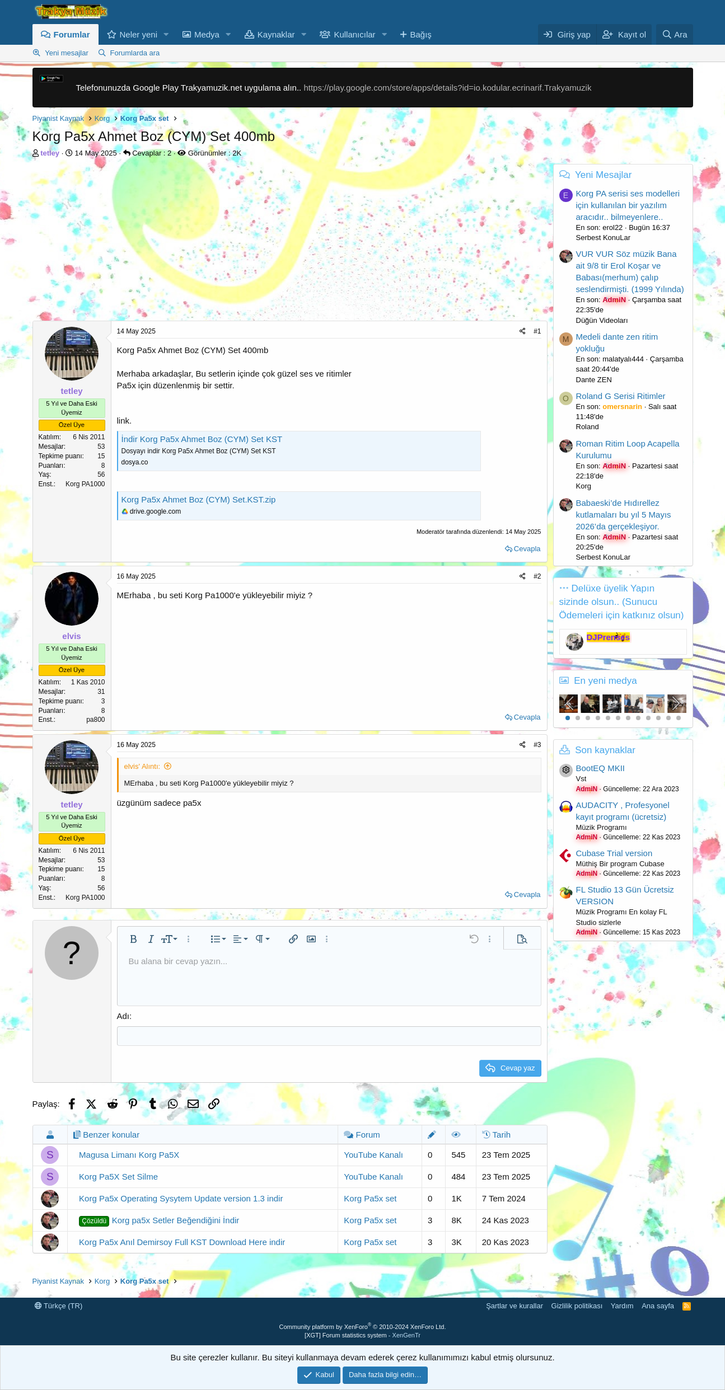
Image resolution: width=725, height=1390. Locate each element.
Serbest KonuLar (603, 237)
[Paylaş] (523, 331)
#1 (537, 331)
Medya (206, 34)
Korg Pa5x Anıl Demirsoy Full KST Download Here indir (182, 1242)
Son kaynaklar (605, 750)
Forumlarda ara (135, 53)
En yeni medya (605, 680)
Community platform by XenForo (362, 1326)
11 (668, 718)
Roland (587, 426)
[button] (166, 34)
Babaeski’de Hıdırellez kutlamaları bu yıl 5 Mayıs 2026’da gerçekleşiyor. (623, 514)
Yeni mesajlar (66, 53)
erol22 (612, 227)
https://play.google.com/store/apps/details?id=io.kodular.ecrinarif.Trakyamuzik (447, 87)
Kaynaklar (276, 34)
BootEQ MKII (600, 768)
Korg (583, 486)
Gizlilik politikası (577, 1306)
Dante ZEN (594, 379)
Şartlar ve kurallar (514, 1306)
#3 (537, 745)
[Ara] (674, 34)
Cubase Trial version (614, 853)
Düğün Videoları (602, 320)
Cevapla (527, 548)
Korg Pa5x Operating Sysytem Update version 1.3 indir (181, 1198)
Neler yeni (139, 34)
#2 (537, 576)
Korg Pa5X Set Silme (118, 1176)
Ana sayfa (658, 1306)
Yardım (622, 1306)
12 (678, 718)
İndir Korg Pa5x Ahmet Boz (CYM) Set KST (202, 439)
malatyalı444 (623, 359)
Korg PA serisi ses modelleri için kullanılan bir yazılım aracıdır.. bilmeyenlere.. (628, 205)
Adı (123, 1016)
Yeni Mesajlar (603, 175)
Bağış (420, 34)
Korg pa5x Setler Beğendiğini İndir (159, 1221)
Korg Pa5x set (370, 1198)
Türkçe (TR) (59, 1306)
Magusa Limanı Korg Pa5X (129, 1154)
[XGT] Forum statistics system (362, 1335)
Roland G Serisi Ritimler (621, 396)
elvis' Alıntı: (142, 766)
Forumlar (72, 34)
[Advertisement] (290, 242)
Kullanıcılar (354, 34)
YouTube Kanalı (373, 1154)
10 (658, 718)
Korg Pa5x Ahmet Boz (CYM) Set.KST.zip (198, 499)
